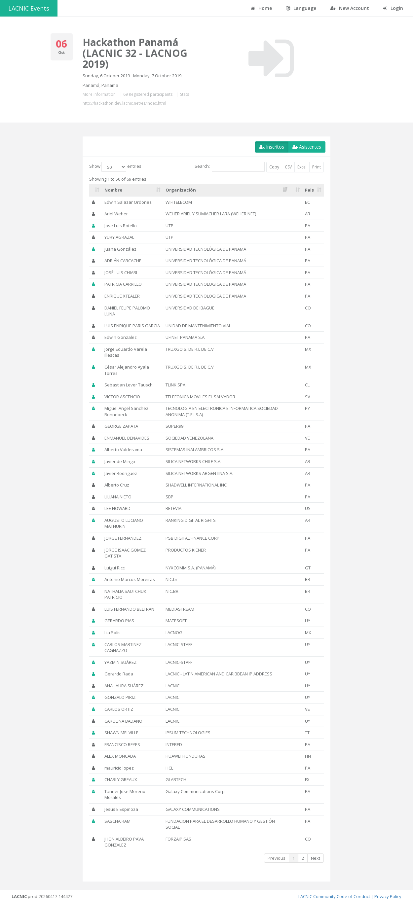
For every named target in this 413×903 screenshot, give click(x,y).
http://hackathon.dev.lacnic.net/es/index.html (124, 103)
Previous (276, 858)
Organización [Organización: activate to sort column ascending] (181, 190)
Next (315, 858)
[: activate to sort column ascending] (95, 190)
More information (99, 94)
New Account (349, 8)
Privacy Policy (387, 896)
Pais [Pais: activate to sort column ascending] (309, 190)
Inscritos (271, 147)
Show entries (115, 167)
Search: (230, 167)
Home (261, 8)
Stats (184, 94)
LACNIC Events (28, 8)
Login (393, 8)
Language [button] (301, 8)
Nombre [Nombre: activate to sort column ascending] (113, 190)
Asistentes (306, 147)
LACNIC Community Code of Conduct (334, 896)
